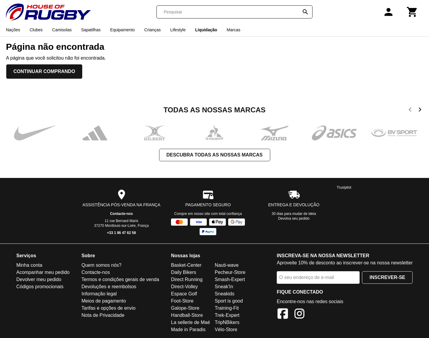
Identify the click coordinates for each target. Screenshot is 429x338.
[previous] (410, 110)
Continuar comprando (44, 71)
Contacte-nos (121, 214)
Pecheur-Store (230, 272)
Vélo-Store (226, 329)
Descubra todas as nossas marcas (215, 154)
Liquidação (206, 29)
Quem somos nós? (101, 265)
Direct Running (187, 279)
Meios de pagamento (103, 300)
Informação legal (98, 293)
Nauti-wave (227, 265)
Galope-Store (185, 308)
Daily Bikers (183, 272)
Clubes (36, 29)
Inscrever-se (387, 277)
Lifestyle (178, 29)
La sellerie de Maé (190, 322)
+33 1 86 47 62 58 (121, 233)
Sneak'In (224, 286)
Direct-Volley (184, 286)
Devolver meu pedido (38, 279)
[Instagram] (299, 315)
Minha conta (29, 265)
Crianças (152, 29)
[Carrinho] (412, 12)
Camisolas (62, 29)
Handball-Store (187, 315)
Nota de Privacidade (102, 315)
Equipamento (122, 29)
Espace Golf (184, 293)
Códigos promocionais (39, 286)
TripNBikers (227, 322)
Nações (13, 29)
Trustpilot (344, 187)
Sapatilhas (90, 29)
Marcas (233, 29)
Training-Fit (227, 308)
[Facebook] (283, 315)
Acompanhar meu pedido (43, 272)
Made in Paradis (188, 329)
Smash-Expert (230, 279)
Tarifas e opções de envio (108, 308)
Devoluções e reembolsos (108, 286)
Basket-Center (186, 265)
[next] (420, 110)
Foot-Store (182, 300)
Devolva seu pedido (294, 218)
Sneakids (224, 293)
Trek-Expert (227, 315)
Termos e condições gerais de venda (120, 279)
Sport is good (229, 300)
